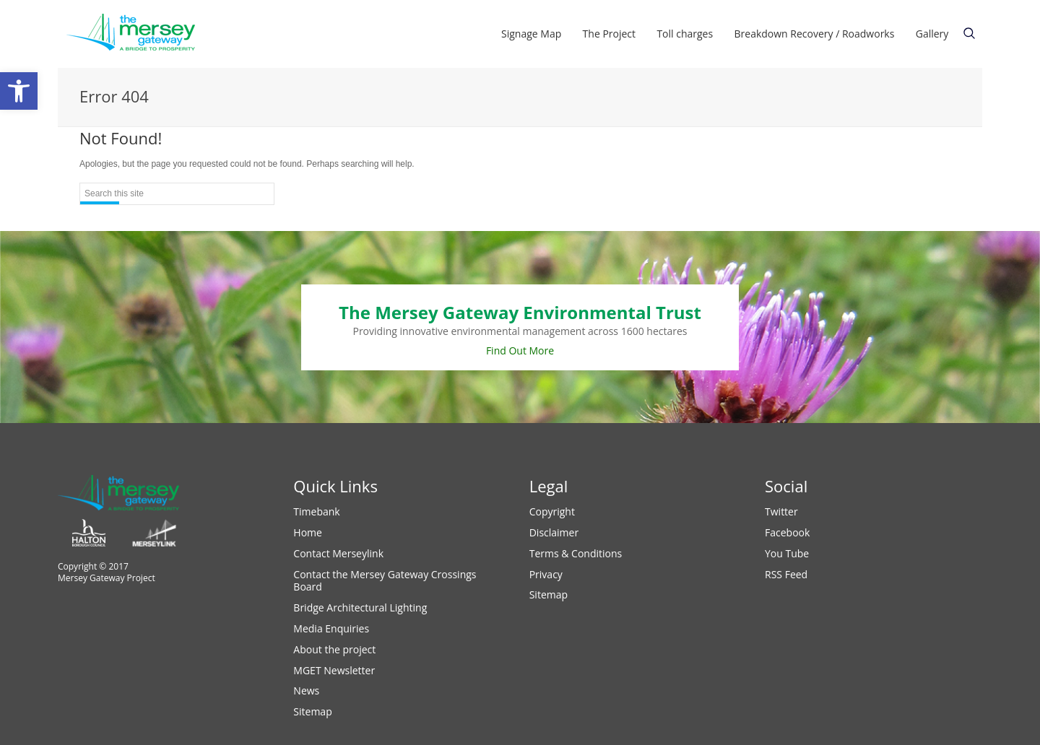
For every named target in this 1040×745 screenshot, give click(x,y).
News (306, 690)
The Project (609, 33)
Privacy (546, 574)
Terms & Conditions (576, 553)
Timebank (316, 511)
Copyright (552, 511)
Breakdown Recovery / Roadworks (814, 33)
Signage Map (531, 33)
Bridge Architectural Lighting (360, 607)
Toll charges (684, 33)
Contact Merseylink (338, 553)
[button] (19, 91)
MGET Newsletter (334, 670)
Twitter (781, 511)
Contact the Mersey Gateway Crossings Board (384, 580)
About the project (334, 649)
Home (307, 532)
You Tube (787, 553)
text (969, 33)
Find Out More (520, 350)
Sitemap (312, 711)
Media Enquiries (331, 628)
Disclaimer (553, 532)
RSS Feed (786, 574)
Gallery (932, 33)
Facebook (787, 532)
